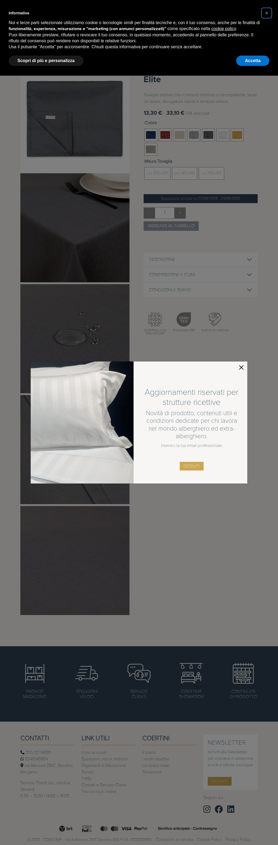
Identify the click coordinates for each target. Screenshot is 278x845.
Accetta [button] (253, 60)
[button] (266, 13)
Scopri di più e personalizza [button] (46, 60)
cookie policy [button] (223, 28)
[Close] (241, 367)
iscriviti (192, 466)
